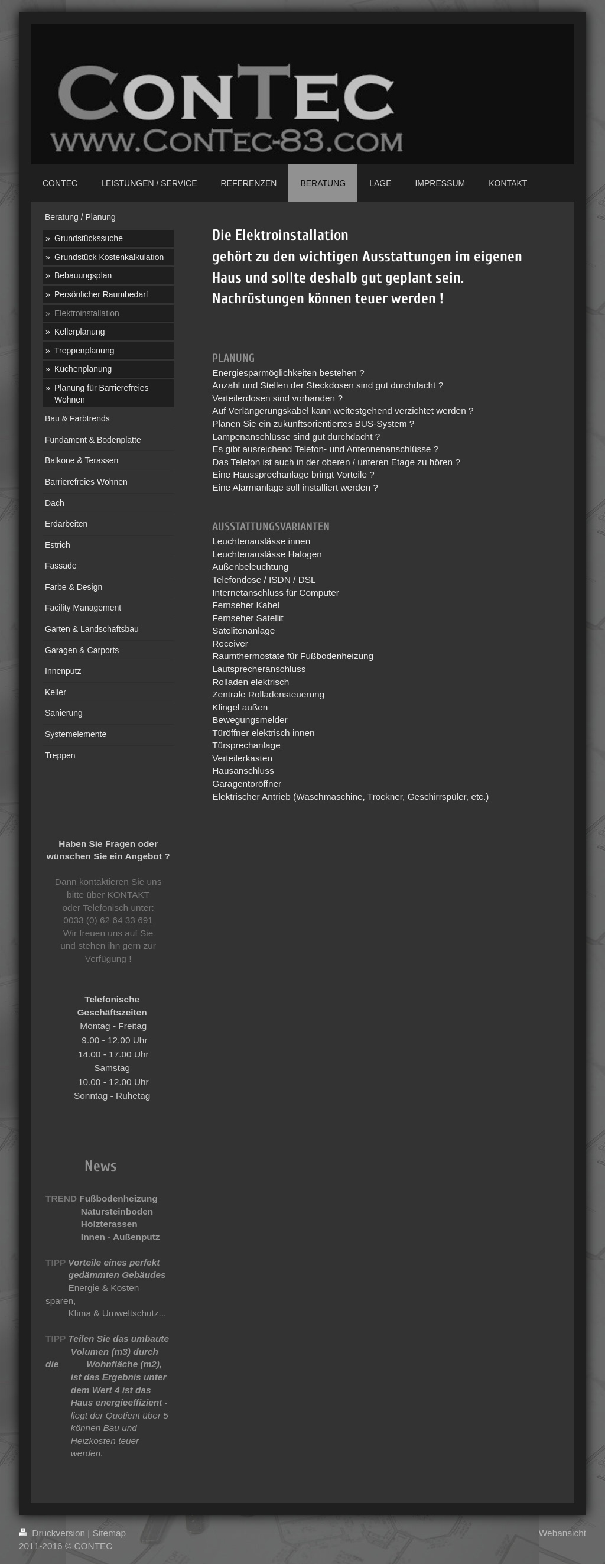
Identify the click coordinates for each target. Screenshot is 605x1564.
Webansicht (562, 1533)
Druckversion (53, 1533)
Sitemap (109, 1533)
